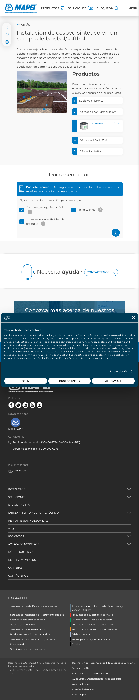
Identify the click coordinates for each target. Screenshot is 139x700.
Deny (26, 381)
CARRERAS (15, 567)
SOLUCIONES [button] (16, 497)
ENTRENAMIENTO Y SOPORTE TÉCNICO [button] (33, 512)
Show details (119, 371)
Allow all (113, 381)
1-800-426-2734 (48, 442)
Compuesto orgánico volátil (44, 207)
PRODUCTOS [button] (16, 489)
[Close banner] (133, 317)
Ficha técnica (86, 209)
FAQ (11, 528)
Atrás (23, 24)
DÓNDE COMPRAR (20, 552)
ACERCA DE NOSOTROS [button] (23, 544)
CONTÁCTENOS (18, 575)
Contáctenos (101, 272)
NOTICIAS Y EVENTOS (22, 560)
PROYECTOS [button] (16, 536)
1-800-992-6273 (48, 448)
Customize (69, 381)
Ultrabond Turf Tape (106, 123)
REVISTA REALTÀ (19, 505)
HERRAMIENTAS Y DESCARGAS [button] (28, 520)
